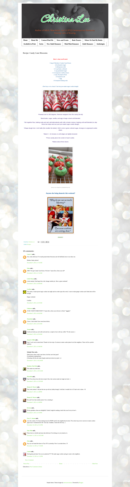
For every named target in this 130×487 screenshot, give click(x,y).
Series (41, 44)
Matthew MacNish (32, 366)
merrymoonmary (68, 482)
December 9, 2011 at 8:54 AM (34, 334)
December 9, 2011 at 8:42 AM (34, 313)
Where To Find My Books (93, 40)
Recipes (29, 244)
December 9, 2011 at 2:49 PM (34, 402)
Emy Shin (29, 430)
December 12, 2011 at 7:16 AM (35, 446)
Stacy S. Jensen (31, 418)
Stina (28, 268)
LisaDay (29, 289)
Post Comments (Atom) (36, 466)
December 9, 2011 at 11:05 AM (35, 381)
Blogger (81, 482)
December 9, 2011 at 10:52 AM (35, 371)
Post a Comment (29, 460)
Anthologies (101, 44)
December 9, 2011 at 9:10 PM (34, 412)
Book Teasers (76, 40)
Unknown (29, 308)
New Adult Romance (54, 44)
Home (25, 40)
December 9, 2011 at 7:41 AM (34, 262)
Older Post (95, 463)
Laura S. (29, 254)
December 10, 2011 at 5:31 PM (35, 425)
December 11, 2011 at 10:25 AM (35, 435)
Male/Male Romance (71, 44)
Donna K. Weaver (32, 387)
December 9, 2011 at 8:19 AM (34, 303)
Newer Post (26, 463)
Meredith (29, 376)
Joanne (29, 329)
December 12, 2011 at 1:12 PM (35, 456)
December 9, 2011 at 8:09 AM (34, 283)
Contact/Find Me (47, 40)
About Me (34, 40)
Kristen (29, 408)
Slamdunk (29, 319)
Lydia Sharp (30, 278)
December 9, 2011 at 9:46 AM (34, 346)
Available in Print (29, 44)
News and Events (63, 40)
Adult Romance (87, 44)
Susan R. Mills (31, 340)
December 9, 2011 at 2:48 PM (34, 392)
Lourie (29, 451)
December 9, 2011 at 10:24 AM (35, 360)
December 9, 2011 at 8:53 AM (34, 323)
